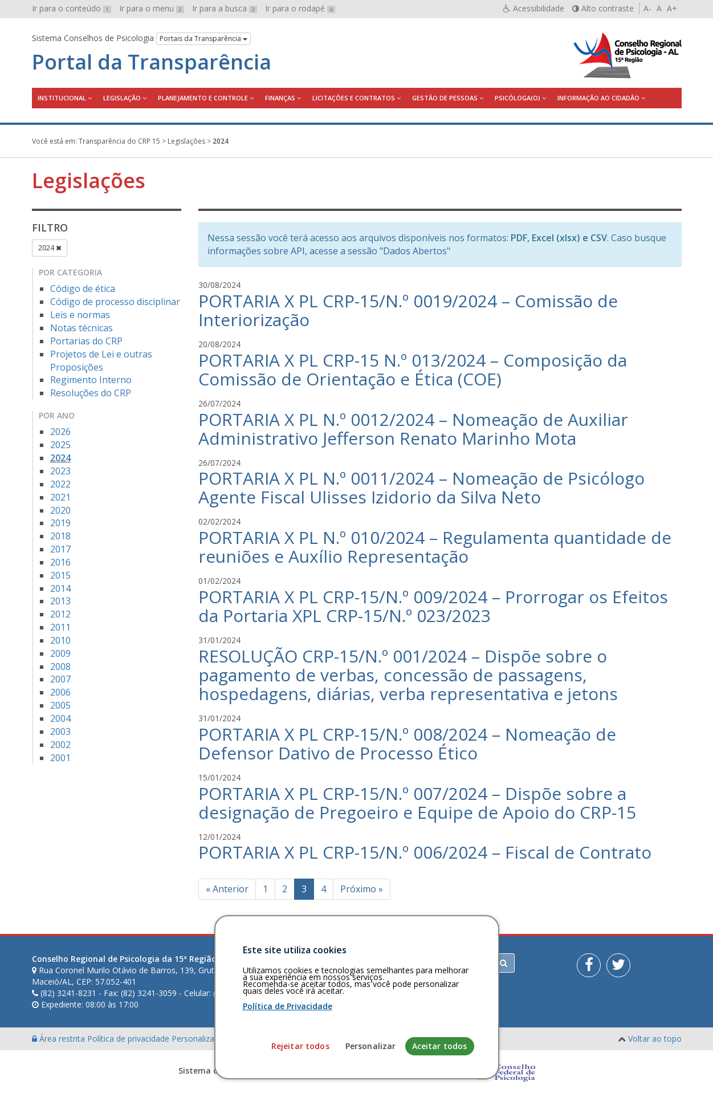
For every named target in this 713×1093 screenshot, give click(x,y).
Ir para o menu (151, 8)
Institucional (62, 98)
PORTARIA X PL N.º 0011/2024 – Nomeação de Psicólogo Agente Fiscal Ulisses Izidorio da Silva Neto (421, 487)
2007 (60, 679)
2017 (60, 549)
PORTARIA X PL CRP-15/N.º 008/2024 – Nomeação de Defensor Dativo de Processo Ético (407, 743)
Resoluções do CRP (90, 393)
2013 (60, 601)
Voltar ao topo (655, 1038)
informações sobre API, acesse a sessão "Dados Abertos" (328, 251)
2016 (60, 562)
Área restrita (59, 1038)
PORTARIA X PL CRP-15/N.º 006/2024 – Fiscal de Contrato (424, 852)
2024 (49, 248)
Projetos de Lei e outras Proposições (101, 360)
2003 (60, 731)
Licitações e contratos (353, 98)
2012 (60, 614)
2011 (60, 627)
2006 (60, 692)
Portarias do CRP (86, 341)
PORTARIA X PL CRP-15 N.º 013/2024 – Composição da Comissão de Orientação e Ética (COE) (412, 369)
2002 (60, 744)
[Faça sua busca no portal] (401, 963)
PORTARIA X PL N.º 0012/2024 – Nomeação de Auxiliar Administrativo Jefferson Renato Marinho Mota (413, 429)
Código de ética (82, 288)
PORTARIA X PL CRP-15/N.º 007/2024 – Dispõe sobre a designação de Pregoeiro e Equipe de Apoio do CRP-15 (417, 803)
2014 (60, 588)
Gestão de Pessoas (445, 98)
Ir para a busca (224, 8)
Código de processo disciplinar (115, 301)
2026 (60, 431)
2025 (60, 444)
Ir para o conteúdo (71, 8)
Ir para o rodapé (300, 8)
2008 (60, 666)
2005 (60, 705)
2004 (60, 718)
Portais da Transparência (203, 38)
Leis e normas (80, 314)
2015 (60, 575)
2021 (60, 497)
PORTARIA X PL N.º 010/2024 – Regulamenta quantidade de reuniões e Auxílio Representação (434, 547)
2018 (60, 536)
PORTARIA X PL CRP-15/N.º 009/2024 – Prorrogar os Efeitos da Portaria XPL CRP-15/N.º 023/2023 (433, 606)
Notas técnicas (81, 328)
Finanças (280, 98)
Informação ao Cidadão (598, 98)
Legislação (122, 98)
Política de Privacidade (287, 1061)
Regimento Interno (91, 379)
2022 (60, 484)
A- (647, 8)
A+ (672, 8)
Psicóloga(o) (517, 98)
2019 (60, 523)
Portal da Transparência (151, 62)
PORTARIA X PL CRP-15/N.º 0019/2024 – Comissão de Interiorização (408, 310)
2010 (60, 640)
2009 (60, 653)
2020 (60, 510)
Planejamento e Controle (203, 98)
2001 (60, 757)
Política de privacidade (129, 1038)
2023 (60, 471)
